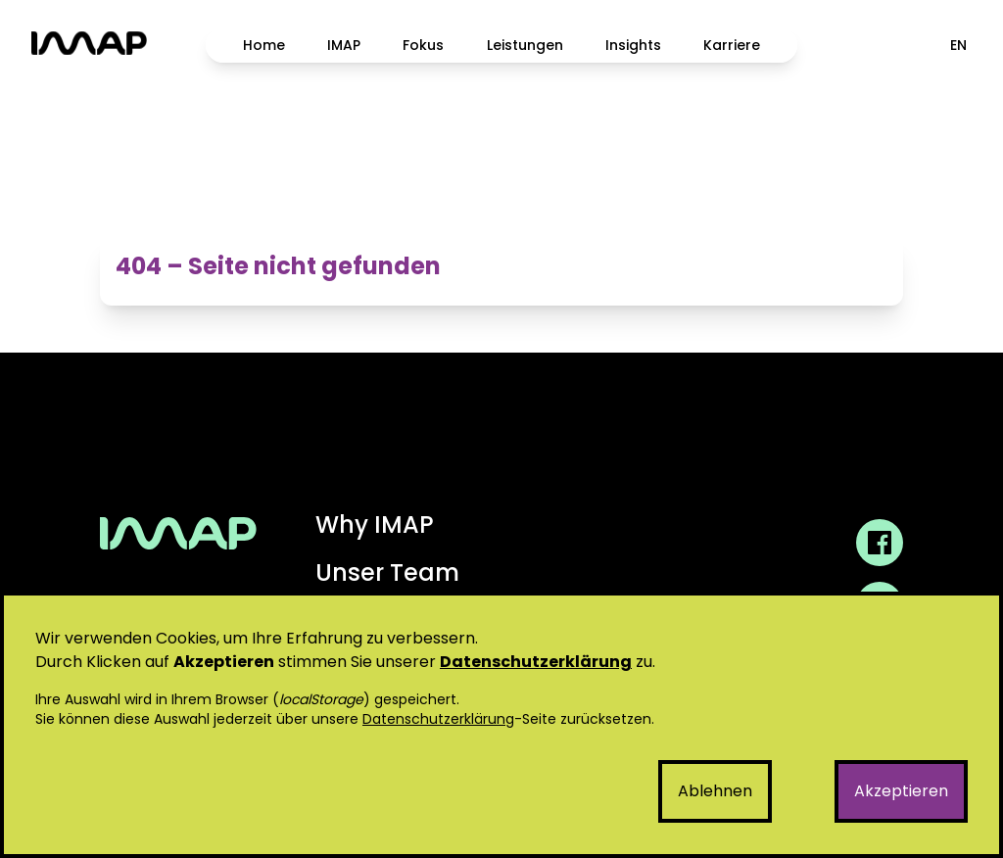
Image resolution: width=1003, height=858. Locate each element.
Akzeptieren (901, 791)
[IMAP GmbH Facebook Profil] (879, 542)
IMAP (343, 45)
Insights (633, 45)
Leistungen (525, 45)
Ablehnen (715, 791)
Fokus (423, 45)
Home (264, 45)
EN (958, 45)
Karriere (731, 45)
